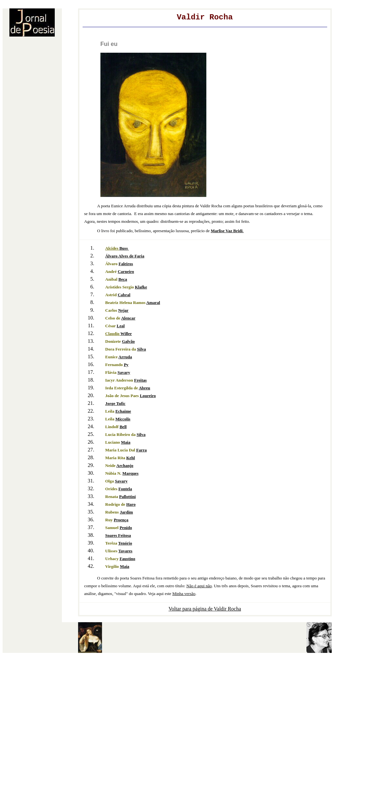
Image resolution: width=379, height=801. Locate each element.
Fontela (125, 488)
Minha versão (183, 593)
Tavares (125, 550)
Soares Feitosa (118, 535)
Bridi (227, 230)
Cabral (124, 294)
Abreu (144, 387)
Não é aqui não (199, 585)
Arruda (125, 356)
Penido (126, 527)
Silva (141, 349)
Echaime (123, 411)
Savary (124, 372)
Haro (131, 504)
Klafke (141, 287)
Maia (126, 442)
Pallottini (127, 496)
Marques (130, 473)
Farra (141, 450)
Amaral (153, 302)
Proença (121, 519)
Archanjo (124, 465)
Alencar (128, 318)
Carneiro (126, 271)
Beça (123, 279)
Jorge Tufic (115, 403)
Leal (121, 325)
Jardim (126, 512)
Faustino (127, 558)
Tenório (125, 543)
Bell (123, 426)
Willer (126, 333)
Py (126, 364)
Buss (123, 248)
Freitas (140, 380)
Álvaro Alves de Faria (124, 256)
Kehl (130, 457)
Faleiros (126, 263)
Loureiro (148, 395)
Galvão (128, 341)
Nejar (123, 310)
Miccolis (122, 419)
